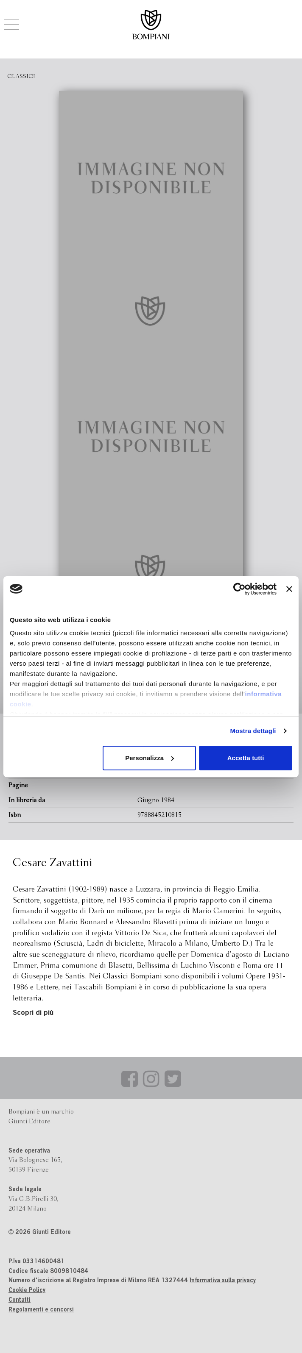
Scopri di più (33, 1013)
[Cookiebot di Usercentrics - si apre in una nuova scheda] (239, 589)
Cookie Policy (26, 1291)
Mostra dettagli (253, 730)
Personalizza (149, 757)
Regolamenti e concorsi (41, 1310)
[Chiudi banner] (289, 589)
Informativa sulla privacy (223, 1281)
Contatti (19, 1300)
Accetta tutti (245, 757)
